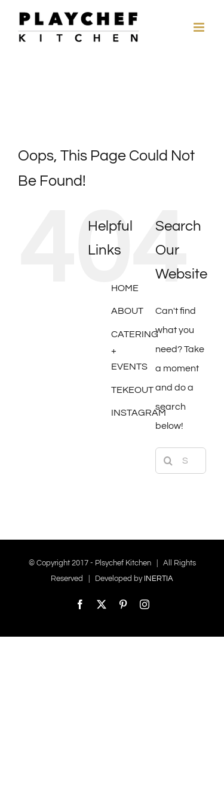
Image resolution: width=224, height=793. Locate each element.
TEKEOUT (132, 390)
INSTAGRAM (138, 412)
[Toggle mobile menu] (200, 27)
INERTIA (158, 578)
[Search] (168, 460)
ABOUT (127, 311)
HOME (125, 288)
